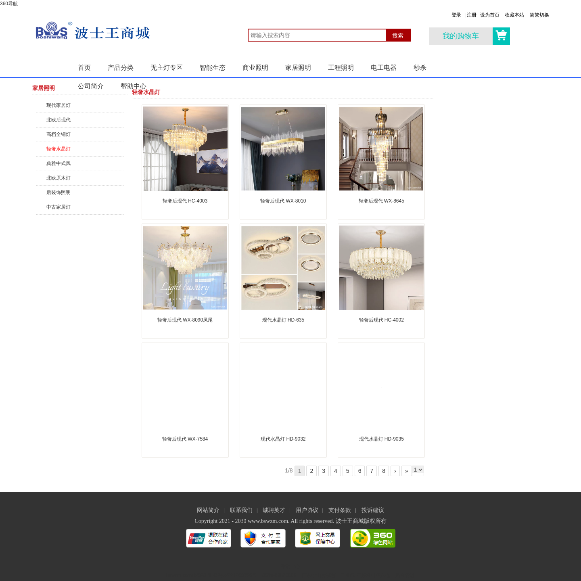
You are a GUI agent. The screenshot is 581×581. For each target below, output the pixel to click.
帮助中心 (133, 86)
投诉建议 (373, 510)
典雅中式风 (58, 163)
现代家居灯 (58, 105)
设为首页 (489, 15)
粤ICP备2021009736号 (232, 575)
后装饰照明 (58, 192)
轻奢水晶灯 (58, 149)
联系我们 (241, 510)
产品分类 (121, 67)
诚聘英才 (274, 510)
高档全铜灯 (58, 134)
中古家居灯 (58, 207)
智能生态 (213, 67)
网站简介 (208, 510)
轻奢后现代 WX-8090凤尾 (185, 320)
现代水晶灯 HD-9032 (283, 439)
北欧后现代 (58, 120)
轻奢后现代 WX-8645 (381, 201)
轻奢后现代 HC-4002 (381, 320)
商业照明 (255, 67)
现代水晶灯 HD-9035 (381, 439)
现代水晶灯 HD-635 (283, 320)
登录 (456, 15)
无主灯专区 (166, 67)
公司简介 (91, 86)
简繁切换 (539, 15)
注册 (472, 15)
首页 (84, 67)
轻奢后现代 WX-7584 (185, 439)
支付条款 (339, 510)
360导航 (9, 3)
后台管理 (405, 575)
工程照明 (341, 67)
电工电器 (384, 67)
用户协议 (307, 510)
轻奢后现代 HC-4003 (185, 201)
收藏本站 (514, 15)
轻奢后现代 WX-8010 (283, 201)
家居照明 (298, 67)
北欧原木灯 (58, 178)
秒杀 (420, 67)
